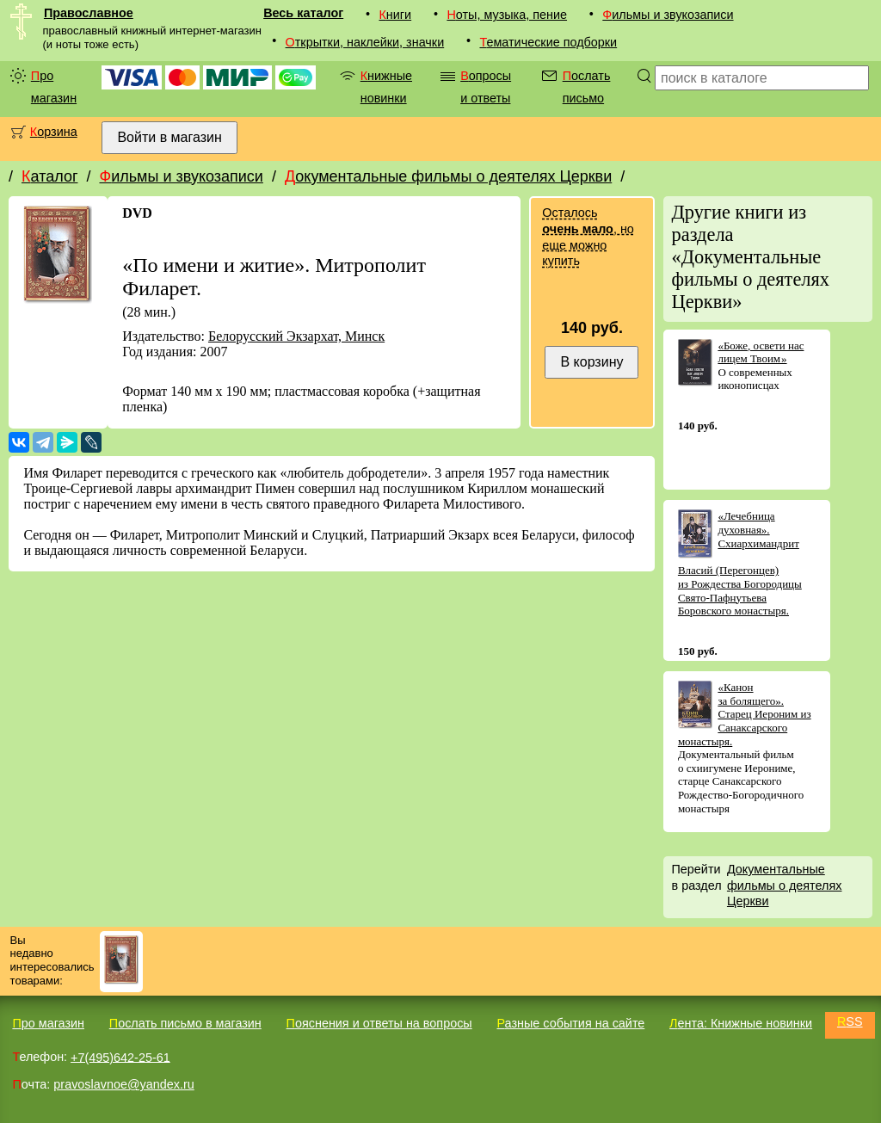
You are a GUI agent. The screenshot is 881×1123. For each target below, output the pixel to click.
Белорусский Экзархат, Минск (296, 336)
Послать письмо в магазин (185, 1023)
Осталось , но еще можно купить (587, 237)
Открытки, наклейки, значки (365, 42)
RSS (850, 1021)
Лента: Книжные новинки (740, 1023)
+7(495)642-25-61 (120, 1057)
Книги (395, 15)
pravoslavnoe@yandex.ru (123, 1084)
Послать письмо (587, 87)
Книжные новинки (386, 87)
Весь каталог (303, 13)
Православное (88, 13)
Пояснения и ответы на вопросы (379, 1023)
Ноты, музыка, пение (507, 15)
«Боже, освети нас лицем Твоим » (761, 352)
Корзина (53, 132)
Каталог (49, 176)
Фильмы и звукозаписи (667, 15)
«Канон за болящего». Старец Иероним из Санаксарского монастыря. (744, 714)
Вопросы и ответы (485, 87)
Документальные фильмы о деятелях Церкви (448, 176)
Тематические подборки (548, 42)
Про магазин (54, 87)
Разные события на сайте (570, 1023)
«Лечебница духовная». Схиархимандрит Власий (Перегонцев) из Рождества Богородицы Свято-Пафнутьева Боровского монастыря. (740, 563)
